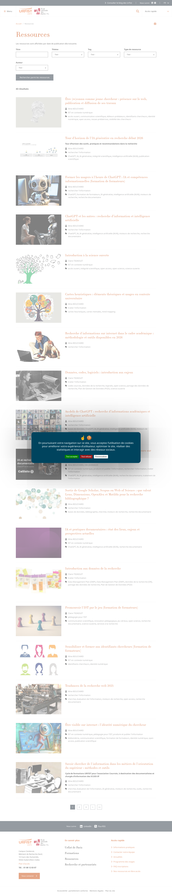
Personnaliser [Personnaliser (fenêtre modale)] (101, 457)
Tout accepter (72, 457)
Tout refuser (86, 457)
